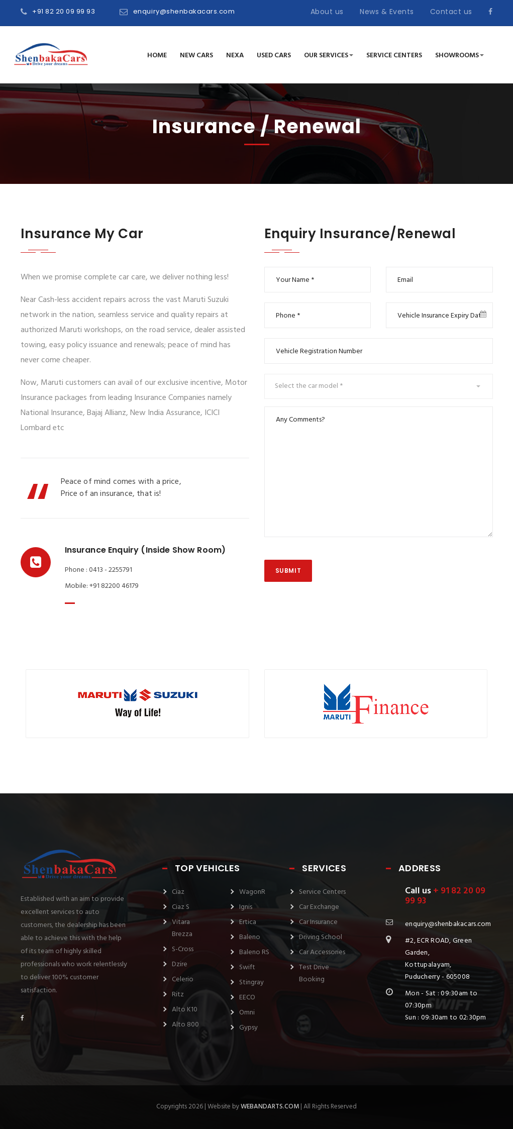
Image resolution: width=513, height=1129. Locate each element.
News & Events (387, 12)
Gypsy (248, 1028)
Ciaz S (180, 907)
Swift (247, 967)
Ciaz (178, 892)
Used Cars (274, 55)
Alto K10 (184, 1009)
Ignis (245, 907)
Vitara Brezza (182, 928)
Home (157, 55)
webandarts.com (270, 1106)
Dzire (179, 964)
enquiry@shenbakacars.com (184, 11)
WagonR (252, 892)
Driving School (320, 937)
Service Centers (394, 55)
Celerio (182, 979)
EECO (247, 997)
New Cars (196, 55)
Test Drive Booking (314, 973)
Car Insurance (318, 922)
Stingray (251, 982)
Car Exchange (319, 907)
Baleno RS (254, 952)
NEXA (235, 55)
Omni (247, 1012)
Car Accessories (322, 952)
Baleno (249, 937)
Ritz (178, 994)
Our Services (328, 55)
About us (327, 12)
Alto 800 (185, 1025)
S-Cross (182, 949)
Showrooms (459, 55)
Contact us (451, 12)
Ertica (247, 922)
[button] (378, 386)
